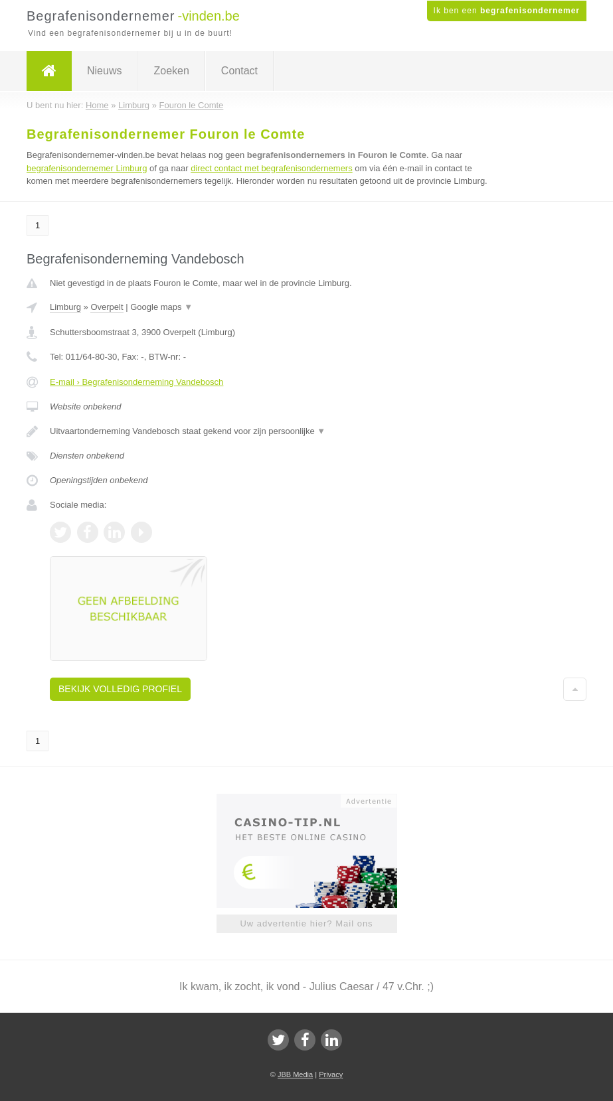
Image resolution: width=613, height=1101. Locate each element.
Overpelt (106, 307)
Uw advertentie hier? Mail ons (306, 923)
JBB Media (295, 1074)
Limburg (65, 307)
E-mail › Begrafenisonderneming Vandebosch (136, 382)
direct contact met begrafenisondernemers (272, 168)
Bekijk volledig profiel (120, 689)
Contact (239, 70)
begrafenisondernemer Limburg (87, 168)
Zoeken (171, 70)
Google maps (161, 307)
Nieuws (104, 70)
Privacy (331, 1074)
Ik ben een (507, 10)
